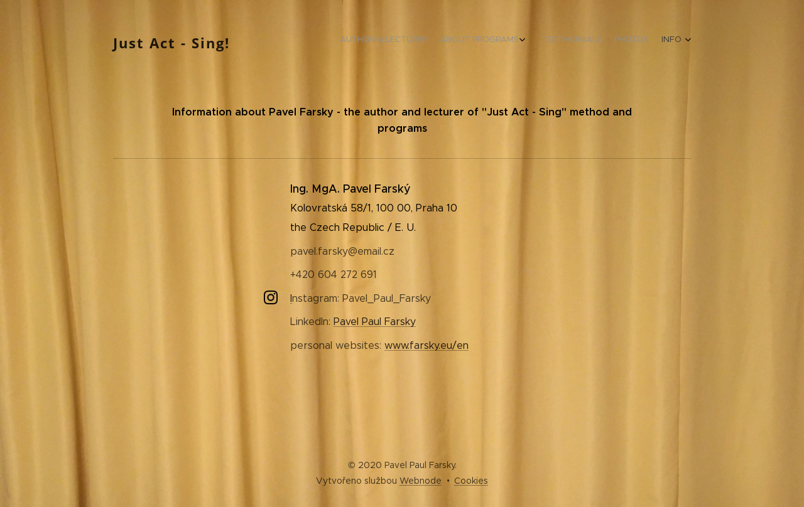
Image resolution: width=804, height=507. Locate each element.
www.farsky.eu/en (426, 345)
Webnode (420, 480)
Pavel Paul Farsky (375, 322)
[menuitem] (623, 40)
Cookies (471, 480)
